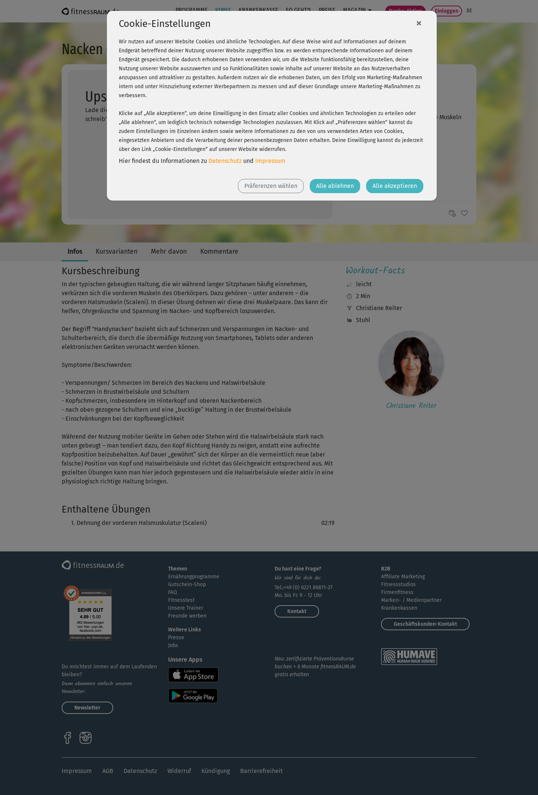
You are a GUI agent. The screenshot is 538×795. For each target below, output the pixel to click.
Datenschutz (225, 160)
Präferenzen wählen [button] (270, 185)
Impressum (270, 160)
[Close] (419, 23)
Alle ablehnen (335, 185)
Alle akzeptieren (394, 185)
